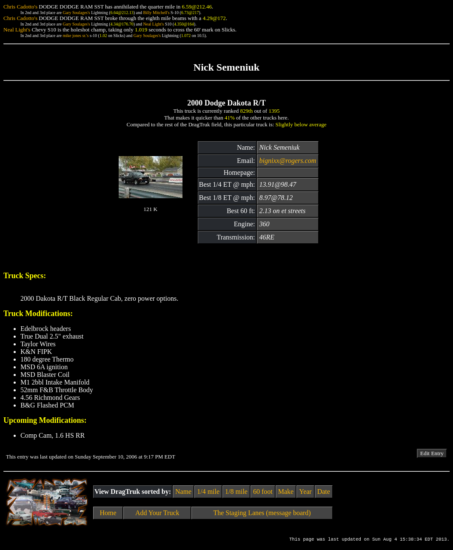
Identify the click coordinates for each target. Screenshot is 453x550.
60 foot (263, 491)
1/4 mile (208, 491)
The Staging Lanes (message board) (262, 512)
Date (323, 491)
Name (183, 491)
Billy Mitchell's (156, 12)
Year (305, 491)
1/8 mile (236, 491)
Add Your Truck (157, 512)
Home (108, 512)
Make (285, 491)
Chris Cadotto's (20, 6)
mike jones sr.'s (75, 35)
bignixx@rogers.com (287, 160)
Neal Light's (153, 24)
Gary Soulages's (76, 12)
